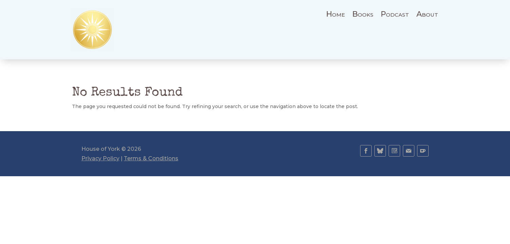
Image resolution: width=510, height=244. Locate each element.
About (427, 15)
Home (335, 15)
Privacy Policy (100, 158)
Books (362, 15)
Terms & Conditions (151, 158)
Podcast (395, 15)
